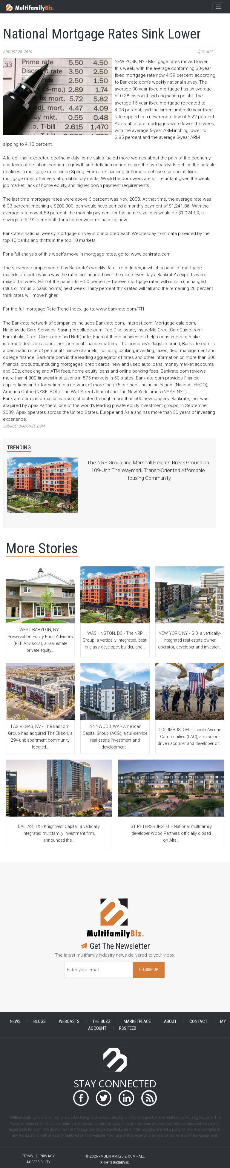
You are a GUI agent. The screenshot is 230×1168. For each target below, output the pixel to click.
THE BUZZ (101, 1021)
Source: (24, 426)
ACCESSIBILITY (38, 1162)
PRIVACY (47, 1156)
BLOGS (39, 1021)
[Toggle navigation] (218, 6)
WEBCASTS (69, 1021)
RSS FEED (127, 1028)
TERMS (27, 1156)
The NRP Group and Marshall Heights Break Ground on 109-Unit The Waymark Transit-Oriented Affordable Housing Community (148, 470)
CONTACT (198, 1021)
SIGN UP (148, 969)
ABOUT (170, 1021)
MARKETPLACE (137, 1021)
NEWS (15, 1021)
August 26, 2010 (17, 52)
